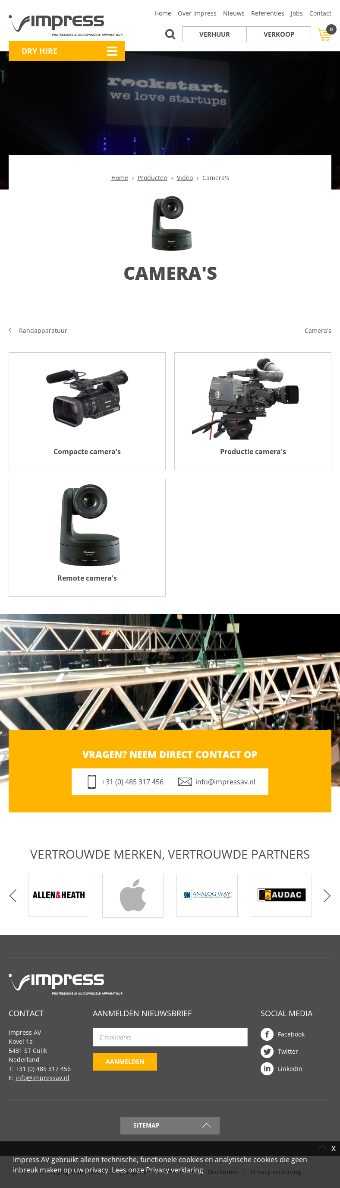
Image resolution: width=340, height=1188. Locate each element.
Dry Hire (39, 51)
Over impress (197, 13)
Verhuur (214, 34)
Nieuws (234, 13)
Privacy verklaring (174, 1170)
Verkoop (279, 34)
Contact (320, 13)
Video (185, 178)
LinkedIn (290, 1069)
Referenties (267, 13)
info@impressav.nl (225, 782)
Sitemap (146, 1125)
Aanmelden (125, 1061)
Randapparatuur (43, 330)
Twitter (288, 1051)
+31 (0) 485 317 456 (133, 782)
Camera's (318, 330)
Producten (152, 178)
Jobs (297, 13)
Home (162, 13)
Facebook (291, 1034)
